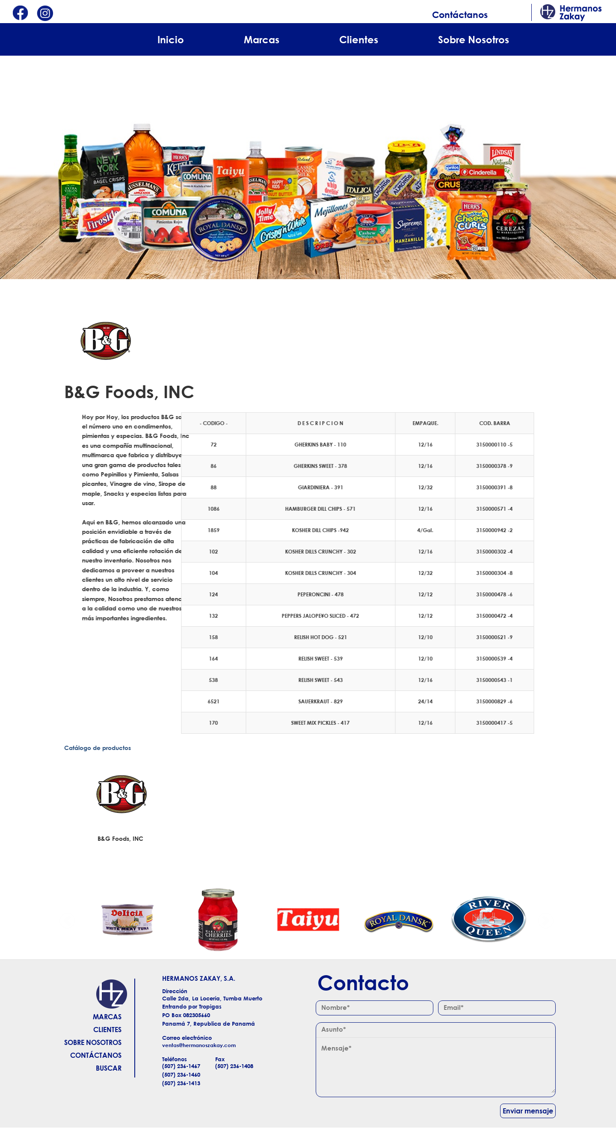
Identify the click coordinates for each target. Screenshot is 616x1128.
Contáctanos (460, 14)
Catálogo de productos (97, 747)
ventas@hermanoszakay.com (199, 1045)
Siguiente (545, 919)
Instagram (44, 14)
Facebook (20, 14)
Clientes (358, 39)
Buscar (108, 1068)
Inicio (170, 39)
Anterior (67, 919)
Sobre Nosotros (473, 39)
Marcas (261, 39)
